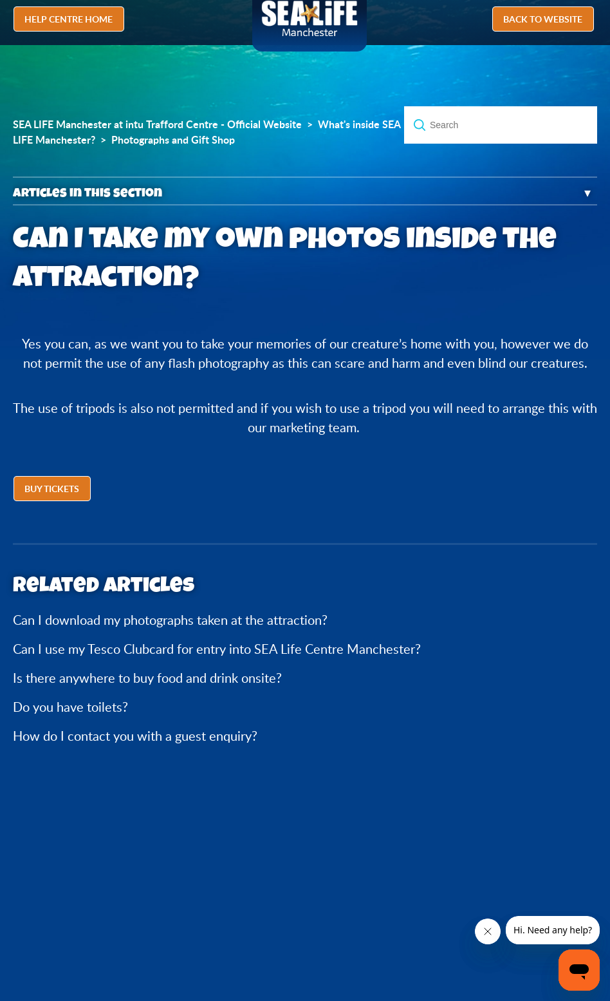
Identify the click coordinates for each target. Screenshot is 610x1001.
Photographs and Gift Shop (173, 140)
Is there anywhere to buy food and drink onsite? (147, 678)
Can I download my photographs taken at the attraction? (170, 620)
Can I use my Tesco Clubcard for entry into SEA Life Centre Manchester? (217, 649)
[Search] (500, 125)
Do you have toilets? (70, 707)
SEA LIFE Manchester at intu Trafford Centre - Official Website (157, 124)
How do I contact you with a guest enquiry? (135, 736)
